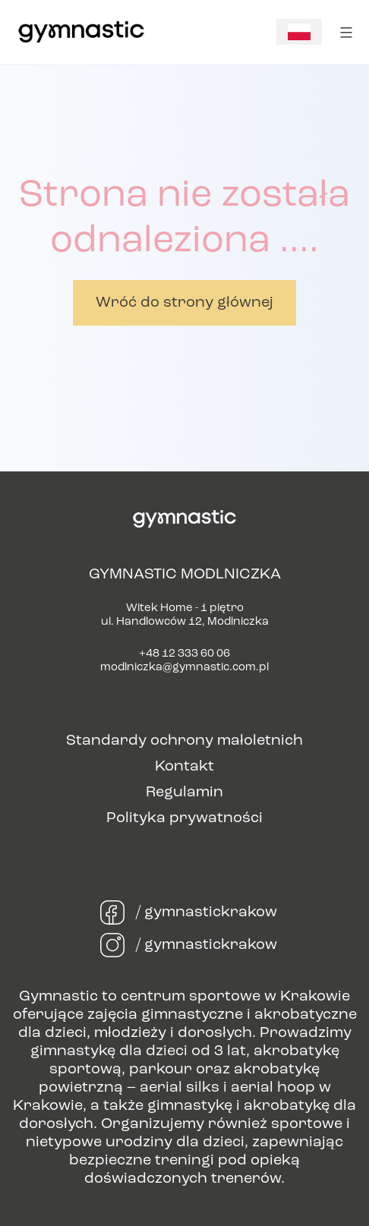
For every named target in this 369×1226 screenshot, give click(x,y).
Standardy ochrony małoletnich (184, 741)
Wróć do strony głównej (184, 302)
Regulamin (184, 792)
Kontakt (184, 766)
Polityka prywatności (184, 818)
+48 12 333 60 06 (184, 654)
